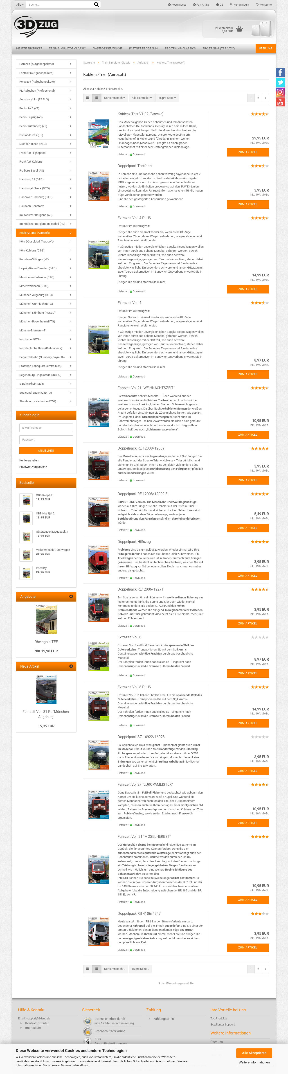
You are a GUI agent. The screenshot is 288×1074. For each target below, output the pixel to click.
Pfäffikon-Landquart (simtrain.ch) (40, 366)
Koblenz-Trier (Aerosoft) (34, 232)
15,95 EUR (46, 726)
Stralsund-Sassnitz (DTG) (35, 392)
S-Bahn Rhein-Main (31, 383)
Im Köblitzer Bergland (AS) (36, 215)
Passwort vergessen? (33, 466)
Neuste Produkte (29, 48)
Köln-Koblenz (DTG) (32, 250)
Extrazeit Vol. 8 (129, 637)
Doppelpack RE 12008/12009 (141, 448)
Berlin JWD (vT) (29, 108)
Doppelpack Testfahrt (135, 166)
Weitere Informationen (254, 1062)
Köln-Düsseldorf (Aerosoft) (36, 241)
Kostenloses (177, 4)
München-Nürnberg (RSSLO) (37, 312)
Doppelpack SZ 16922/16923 (141, 737)
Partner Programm (143, 48)
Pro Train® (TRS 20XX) (218, 48)
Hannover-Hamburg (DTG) (36, 197)
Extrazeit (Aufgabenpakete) (36, 64)
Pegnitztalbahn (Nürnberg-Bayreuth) (42, 357)
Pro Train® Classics (180, 48)
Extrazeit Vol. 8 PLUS (134, 687)
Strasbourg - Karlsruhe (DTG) (37, 401)
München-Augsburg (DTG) (36, 295)
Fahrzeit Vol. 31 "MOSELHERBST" (144, 836)
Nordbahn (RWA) (30, 339)
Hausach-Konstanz (31, 206)
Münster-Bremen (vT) (33, 330)
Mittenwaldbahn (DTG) (33, 286)
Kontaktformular (37, 1023)
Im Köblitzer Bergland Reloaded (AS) (42, 223)
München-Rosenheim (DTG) (37, 321)
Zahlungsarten (163, 1019)
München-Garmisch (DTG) (36, 303)
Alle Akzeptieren (254, 1053)
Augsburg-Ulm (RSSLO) (34, 99)
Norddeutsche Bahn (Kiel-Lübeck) (40, 348)
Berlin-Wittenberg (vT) (33, 126)
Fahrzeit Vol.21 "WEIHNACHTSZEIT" (146, 388)
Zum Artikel (247, 152)
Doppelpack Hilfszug (134, 542)
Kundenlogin (239, 4)
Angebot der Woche (107, 48)
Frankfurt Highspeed (32, 152)
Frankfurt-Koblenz (30, 161)
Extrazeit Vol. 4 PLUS (134, 218)
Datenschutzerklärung (75, 1065)
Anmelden (46, 450)
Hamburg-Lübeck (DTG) (34, 188)
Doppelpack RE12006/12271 (141, 589)
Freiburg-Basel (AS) (31, 170)
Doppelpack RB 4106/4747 (139, 913)
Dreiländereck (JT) (31, 135)
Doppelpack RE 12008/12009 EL (143, 494)
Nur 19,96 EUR (46, 651)
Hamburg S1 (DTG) (31, 179)
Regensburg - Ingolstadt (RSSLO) (40, 375)
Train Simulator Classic (67, 48)
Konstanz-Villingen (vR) (34, 259)
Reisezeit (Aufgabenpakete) (37, 81)
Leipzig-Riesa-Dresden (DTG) (38, 268)
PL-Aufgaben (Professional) (37, 90)
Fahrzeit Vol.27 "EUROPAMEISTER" (145, 784)
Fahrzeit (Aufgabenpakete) (36, 73)
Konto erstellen (28, 460)
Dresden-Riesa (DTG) (33, 144)
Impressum (33, 1028)
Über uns (265, 48)
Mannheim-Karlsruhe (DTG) (36, 277)
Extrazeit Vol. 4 (129, 303)
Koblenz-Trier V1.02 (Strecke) (141, 114)
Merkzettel (264, 4)
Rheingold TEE (46, 642)
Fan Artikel (201, 4)
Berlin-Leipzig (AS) (31, 117)
